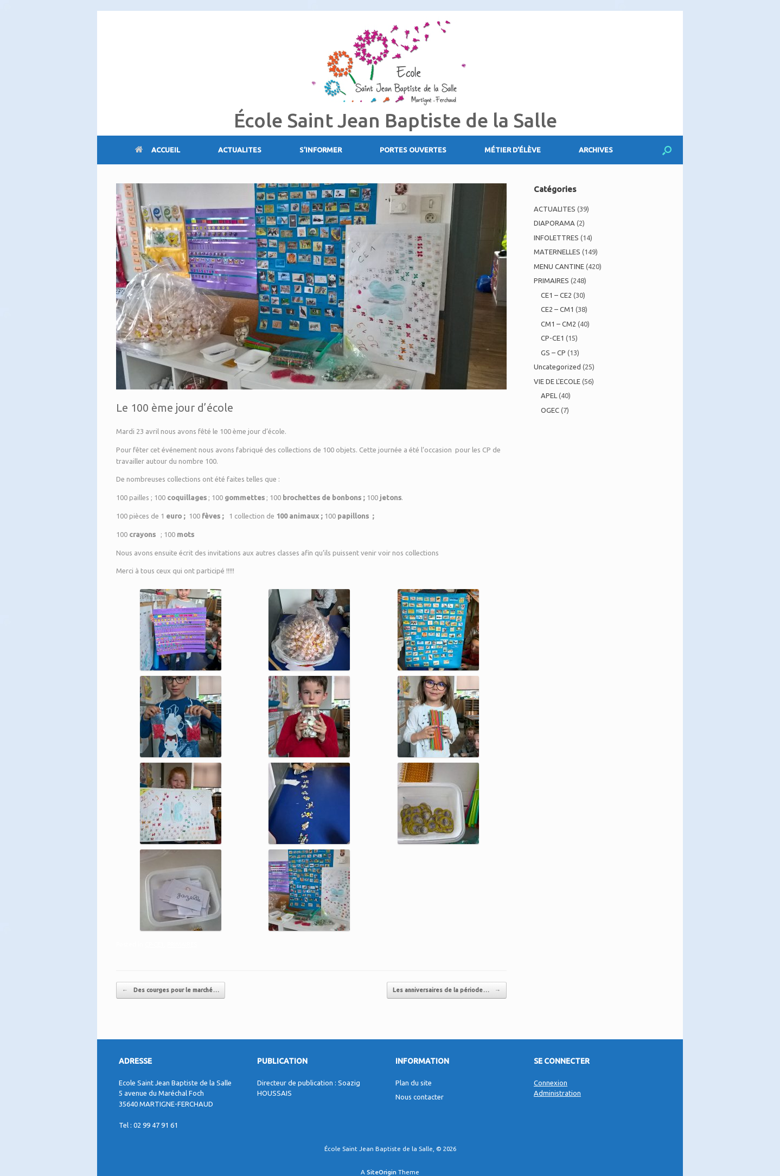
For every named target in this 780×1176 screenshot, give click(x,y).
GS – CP (553, 352)
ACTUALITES (239, 150)
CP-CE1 (154, 944)
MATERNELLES (557, 251)
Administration (557, 1093)
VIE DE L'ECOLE (557, 381)
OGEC (550, 410)
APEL (549, 395)
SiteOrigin (382, 1171)
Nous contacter (419, 1097)
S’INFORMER (320, 150)
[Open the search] (667, 150)
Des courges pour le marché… (170, 990)
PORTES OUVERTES (413, 150)
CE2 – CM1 (557, 309)
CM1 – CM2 (558, 324)
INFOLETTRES (556, 237)
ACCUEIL (157, 150)
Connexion (550, 1082)
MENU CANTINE (559, 266)
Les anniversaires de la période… (447, 990)
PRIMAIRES (182, 944)
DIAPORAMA (554, 223)
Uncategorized (557, 366)
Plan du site (413, 1082)
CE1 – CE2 (556, 295)
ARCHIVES (596, 150)
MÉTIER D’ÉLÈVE (512, 150)
